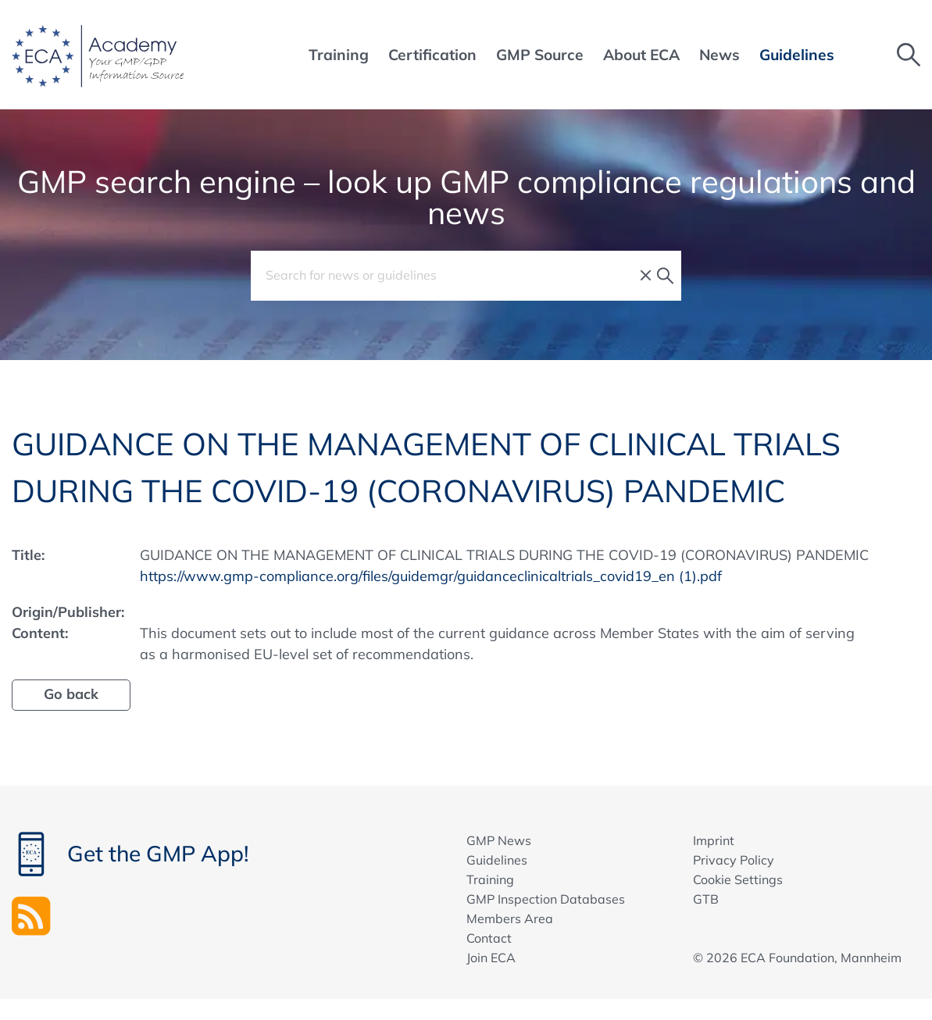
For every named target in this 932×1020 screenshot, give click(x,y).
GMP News (498, 840)
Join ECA (491, 957)
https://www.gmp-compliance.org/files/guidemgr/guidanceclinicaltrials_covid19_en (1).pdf (431, 576)
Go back (71, 694)
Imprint (713, 840)
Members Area (509, 918)
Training (490, 879)
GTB (706, 899)
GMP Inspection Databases (545, 899)
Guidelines (496, 860)
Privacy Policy (733, 860)
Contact (489, 938)
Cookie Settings (738, 879)
